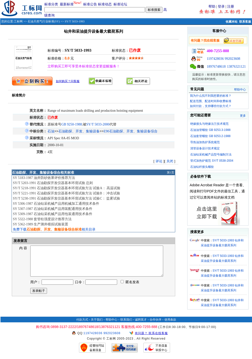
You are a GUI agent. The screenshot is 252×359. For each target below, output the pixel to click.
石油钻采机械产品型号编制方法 (211, 154)
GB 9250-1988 (71, 124)
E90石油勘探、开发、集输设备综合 (131, 131)
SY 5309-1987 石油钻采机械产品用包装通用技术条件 (52, 214)
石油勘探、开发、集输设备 (79, 131)
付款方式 (82, 319)
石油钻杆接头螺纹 (202, 167)
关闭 (169, 161)
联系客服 (245, 21)
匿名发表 (130, 288)
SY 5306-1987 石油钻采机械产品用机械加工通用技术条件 (56, 203)
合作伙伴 (155, 319)
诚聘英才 (141, 319)
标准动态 (105, 4)
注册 (230, 6)
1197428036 (215, 59)
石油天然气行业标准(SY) (44, 21)
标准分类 (51, 4)
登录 (221, 6)
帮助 (211, 6)
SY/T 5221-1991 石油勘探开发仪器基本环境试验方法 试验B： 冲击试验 (66, 193)
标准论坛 (120, 4)
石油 (50, 131)
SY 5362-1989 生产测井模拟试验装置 (40, 224)
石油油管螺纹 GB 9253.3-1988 (210, 130)
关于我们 (97, 319)
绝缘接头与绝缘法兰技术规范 (209, 123)
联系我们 (126, 319)
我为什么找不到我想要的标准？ (210, 95)
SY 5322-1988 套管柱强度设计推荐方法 (42, 219)
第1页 (170, 172)
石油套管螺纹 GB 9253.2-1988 (210, 136)
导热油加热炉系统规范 (205, 142)
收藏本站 (231, 21)
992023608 (232, 59)
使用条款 (170, 319)
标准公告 (90, 4)
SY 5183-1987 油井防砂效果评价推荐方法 (44, 178)
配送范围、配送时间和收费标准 (210, 101)
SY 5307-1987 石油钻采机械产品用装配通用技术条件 (52, 209)
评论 (159, 161)
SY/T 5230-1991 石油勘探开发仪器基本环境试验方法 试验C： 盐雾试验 (66, 198)
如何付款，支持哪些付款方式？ (210, 106)
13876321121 (236, 66)
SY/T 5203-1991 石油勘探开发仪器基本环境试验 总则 (53, 183)
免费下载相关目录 (54, 229)
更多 (243, 115)
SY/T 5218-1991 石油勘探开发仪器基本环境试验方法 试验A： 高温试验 (66, 188)
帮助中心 (240, 89)
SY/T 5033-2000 (98, 124)
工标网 (18, 21)
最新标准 (67, 4)
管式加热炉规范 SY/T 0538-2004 (211, 160)
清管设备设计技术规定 (205, 148)
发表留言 (20, 241)
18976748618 (216, 66)
